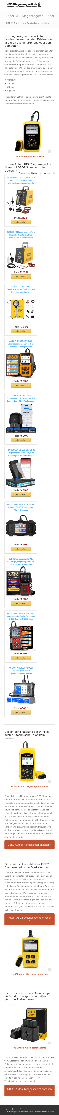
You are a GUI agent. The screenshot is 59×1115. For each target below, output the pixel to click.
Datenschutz (17, 1109)
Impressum (8, 1109)
